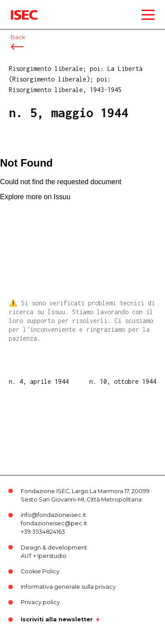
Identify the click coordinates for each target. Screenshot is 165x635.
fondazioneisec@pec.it (54, 523)
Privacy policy (40, 602)
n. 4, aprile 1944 (39, 381)
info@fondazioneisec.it (53, 515)
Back (18, 37)
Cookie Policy (40, 571)
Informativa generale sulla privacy (68, 586)
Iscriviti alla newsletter (57, 619)
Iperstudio (51, 556)
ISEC (18, 8)
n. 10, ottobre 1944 (122, 381)
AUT (26, 556)
